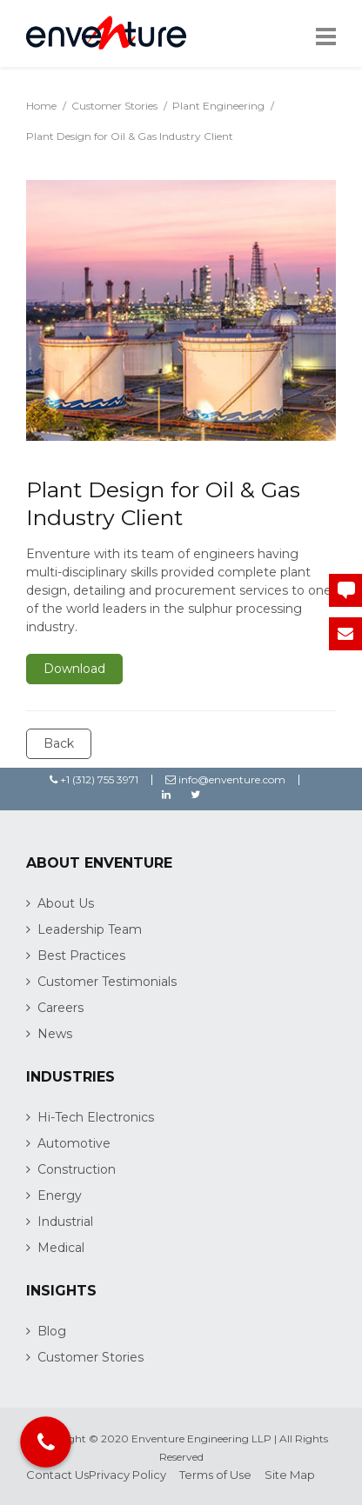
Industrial (65, 1221)
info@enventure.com (225, 779)
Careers (60, 1008)
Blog (51, 1331)
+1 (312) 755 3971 (94, 779)
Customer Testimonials (107, 981)
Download (74, 668)
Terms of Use (215, 1475)
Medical (60, 1247)
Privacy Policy (127, 1475)
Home (41, 105)
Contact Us (57, 1475)
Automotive (74, 1143)
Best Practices (81, 955)
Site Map (290, 1475)
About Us (65, 903)
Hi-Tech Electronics (95, 1117)
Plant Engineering (218, 105)
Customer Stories (114, 105)
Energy (59, 1195)
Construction (76, 1169)
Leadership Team (89, 929)
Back (59, 743)
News (54, 1034)
